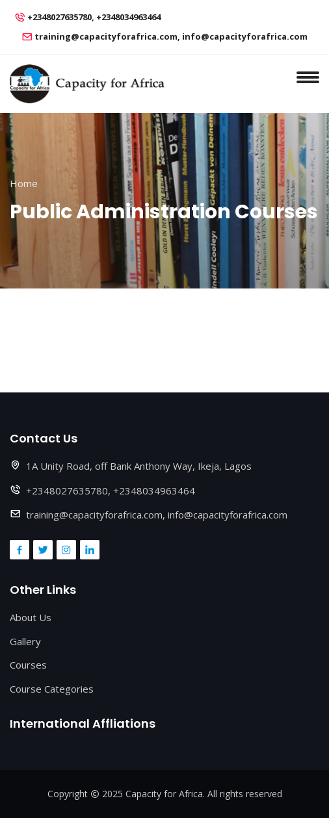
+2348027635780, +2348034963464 (94, 17)
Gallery (25, 641)
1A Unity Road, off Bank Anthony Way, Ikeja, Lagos (139, 465)
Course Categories (52, 688)
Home (24, 183)
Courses (28, 664)
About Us (30, 617)
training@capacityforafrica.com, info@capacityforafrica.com (171, 36)
